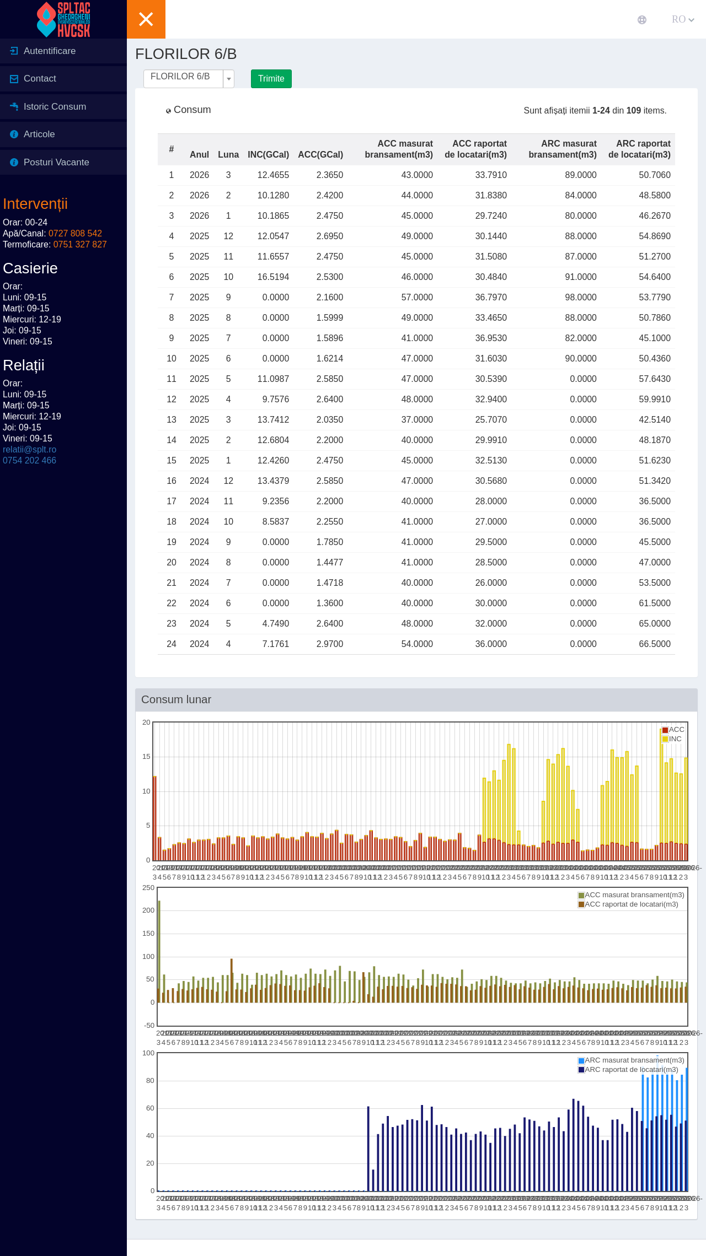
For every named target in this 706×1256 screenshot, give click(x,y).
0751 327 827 (80, 244)
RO (683, 19)
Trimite (271, 78)
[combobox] (188, 78)
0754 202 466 (29, 460)
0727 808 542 (75, 233)
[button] (146, 19)
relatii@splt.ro (29, 449)
